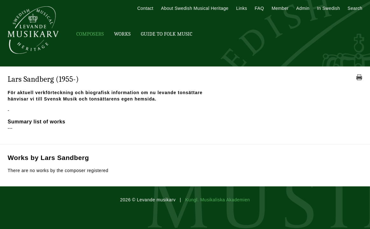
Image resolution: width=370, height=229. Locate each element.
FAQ (259, 8)
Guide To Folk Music (166, 34)
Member (280, 8)
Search (355, 8)
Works (122, 34)
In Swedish (328, 8)
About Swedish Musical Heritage (194, 8)
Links (241, 8)
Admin (302, 8)
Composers (90, 34)
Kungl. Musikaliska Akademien (217, 199)
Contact (145, 8)
